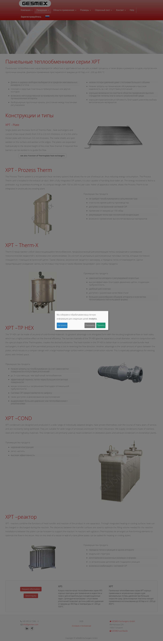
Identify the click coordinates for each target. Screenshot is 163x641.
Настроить (62, 325)
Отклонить (90, 325)
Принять (101, 325)
